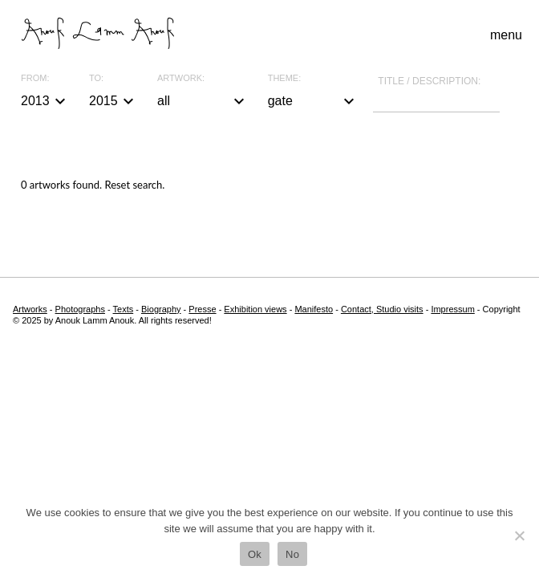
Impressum (452, 309)
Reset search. (134, 184)
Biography (161, 309)
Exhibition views (255, 309)
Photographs (80, 309)
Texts (123, 309)
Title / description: (429, 81)
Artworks (30, 309)
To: (96, 78)
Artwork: (181, 78)
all (203, 101)
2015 (113, 101)
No (292, 554)
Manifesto (313, 309)
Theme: (285, 78)
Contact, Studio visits (382, 309)
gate (313, 101)
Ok (254, 554)
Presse (202, 309)
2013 (45, 101)
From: (35, 78)
